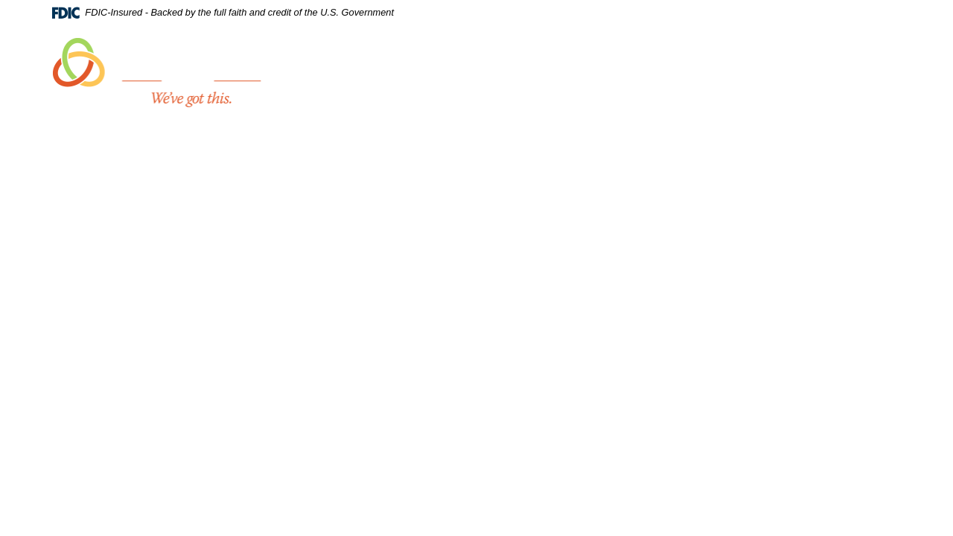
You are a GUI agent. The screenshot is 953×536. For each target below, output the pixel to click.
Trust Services (752, 61)
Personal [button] (589, 61)
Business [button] (664, 61)
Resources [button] (842, 61)
